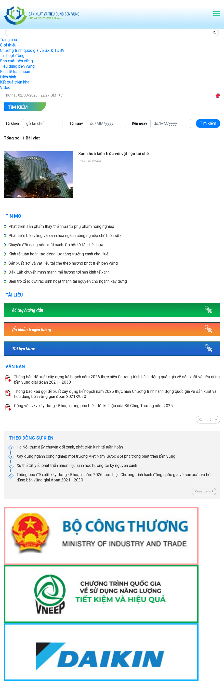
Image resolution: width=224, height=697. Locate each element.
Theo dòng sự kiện (31, 438)
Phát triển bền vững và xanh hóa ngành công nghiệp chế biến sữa (65, 235)
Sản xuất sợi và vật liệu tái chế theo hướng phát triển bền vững (63, 263)
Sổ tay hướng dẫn (27, 310)
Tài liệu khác (23, 348)
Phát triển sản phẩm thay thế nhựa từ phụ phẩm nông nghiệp (61, 226)
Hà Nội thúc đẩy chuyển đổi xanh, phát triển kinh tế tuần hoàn (70, 447)
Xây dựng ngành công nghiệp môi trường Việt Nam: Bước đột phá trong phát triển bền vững (96, 456)
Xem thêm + (208, 419)
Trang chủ (8, 39)
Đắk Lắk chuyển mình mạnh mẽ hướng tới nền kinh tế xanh (59, 272)
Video (5, 87)
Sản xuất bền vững (16, 60)
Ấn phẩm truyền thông (31, 329)
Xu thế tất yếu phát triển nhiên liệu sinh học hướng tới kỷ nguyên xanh (77, 465)
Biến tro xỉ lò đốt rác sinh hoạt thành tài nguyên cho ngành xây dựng (67, 281)
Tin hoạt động (12, 55)
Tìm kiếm (18, 107)
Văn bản (15, 366)
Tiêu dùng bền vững (17, 66)
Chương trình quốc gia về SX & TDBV (32, 50)
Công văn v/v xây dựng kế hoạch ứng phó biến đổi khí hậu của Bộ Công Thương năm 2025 (93, 405)
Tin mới (14, 216)
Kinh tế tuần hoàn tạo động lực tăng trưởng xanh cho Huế (58, 254)
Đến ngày (139, 123)
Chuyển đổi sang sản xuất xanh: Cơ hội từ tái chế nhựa (55, 244)
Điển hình (8, 77)
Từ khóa (12, 123)
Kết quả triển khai (15, 82)
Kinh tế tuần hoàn (15, 71)
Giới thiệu (8, 45)
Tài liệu (14, 295)
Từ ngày (76, 123)
